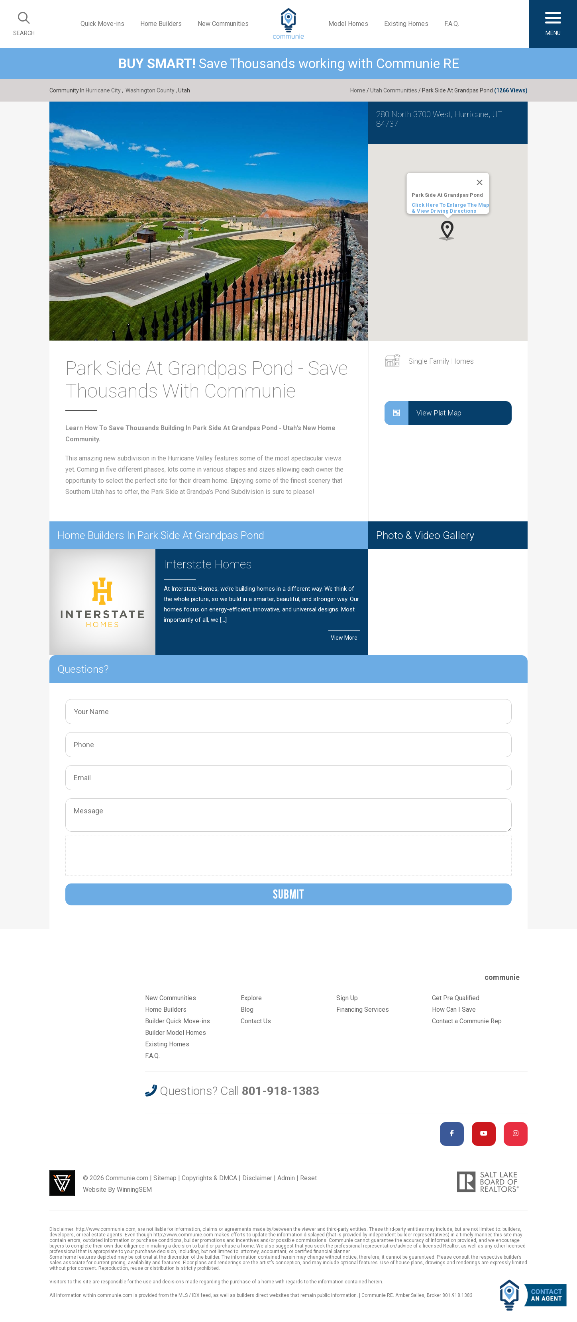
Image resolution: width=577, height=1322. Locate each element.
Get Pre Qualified (455, 998)
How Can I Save (454, 1009)
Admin (286, 1178)
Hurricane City (103, 90)
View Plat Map (423, 413)
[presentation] (130, 855)
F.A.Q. (451, 23)
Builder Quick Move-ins (177, 1021)
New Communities (223, 23)
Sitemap (165, 1178)
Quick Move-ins (102, 23)
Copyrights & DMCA (209, 1178)
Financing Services (362, 1009)
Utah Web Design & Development (62, 1183)
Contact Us (256, 1021)
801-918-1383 (280, 1091)
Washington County (150, 90)
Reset (308, 1178)
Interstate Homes (208, 564)
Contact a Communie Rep (467, 1021)
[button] (448, 230)
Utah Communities (393, 90)
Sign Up (347, 998)
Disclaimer (257, 1178)
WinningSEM (134, 1189)
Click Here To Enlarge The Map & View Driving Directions (450, 208)
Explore (251, 998)
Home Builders (161, 23)
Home (357, 90)
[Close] (479, 182)
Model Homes (348, 23)
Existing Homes (406, 23)
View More (344, 637)
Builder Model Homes (175, 1032)
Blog (247, 1009)
